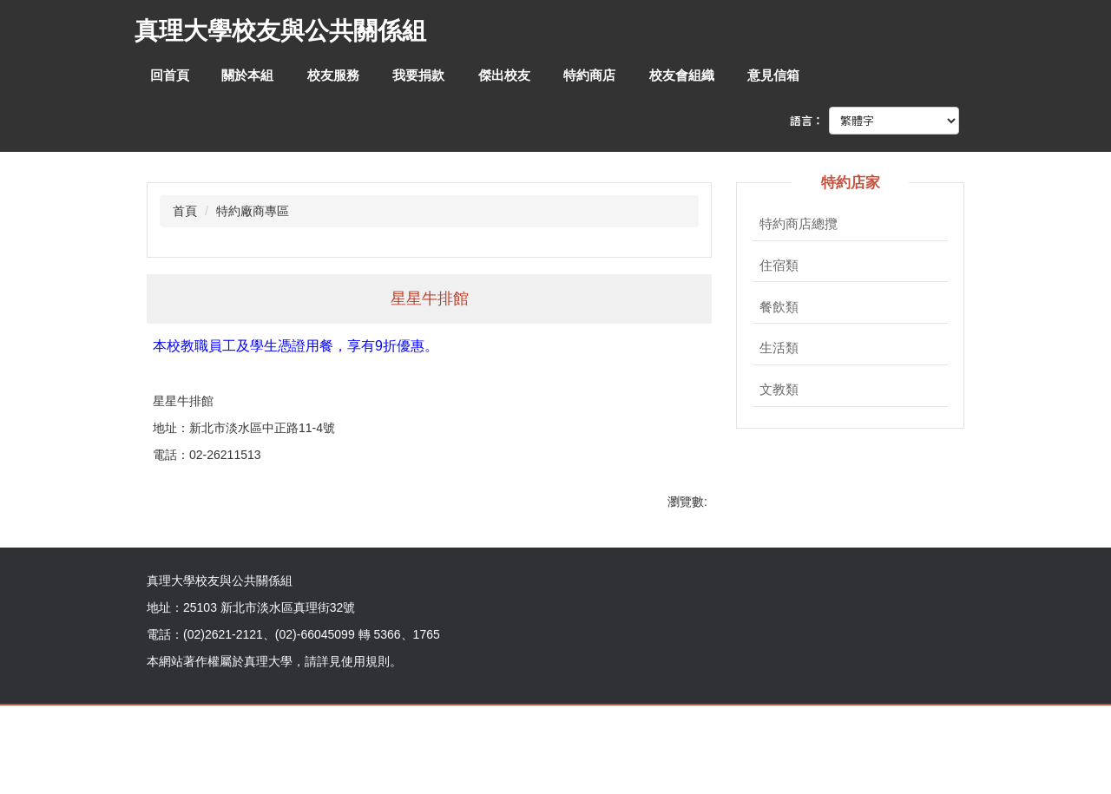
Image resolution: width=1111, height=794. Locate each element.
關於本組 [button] (247, 75)
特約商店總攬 (798, 224)
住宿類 (779, 265)
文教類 (779, 390)
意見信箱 (773, 75)
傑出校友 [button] (504, 75)
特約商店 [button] (589, 75)
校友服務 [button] (333, 75)
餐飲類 (779, 307)
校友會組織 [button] (681, 75)
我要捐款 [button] (418, 75)
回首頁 (169, 75)
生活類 (779, 348)
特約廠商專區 (252, 211)
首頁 (185, 211)
